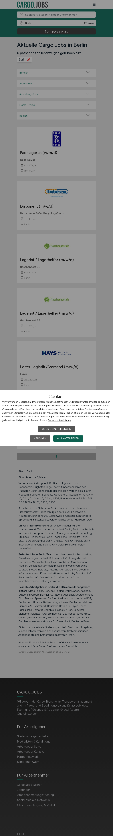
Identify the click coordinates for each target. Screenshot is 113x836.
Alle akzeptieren (68, 438)
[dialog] (56, 418)
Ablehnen (40, 438)
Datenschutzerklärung (59, 420)
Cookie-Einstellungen (56, 429)
